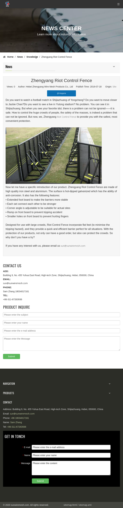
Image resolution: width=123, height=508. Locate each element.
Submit (11, 356)
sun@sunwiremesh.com (73, 245)
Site (114, 86)
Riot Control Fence (67, 116)
